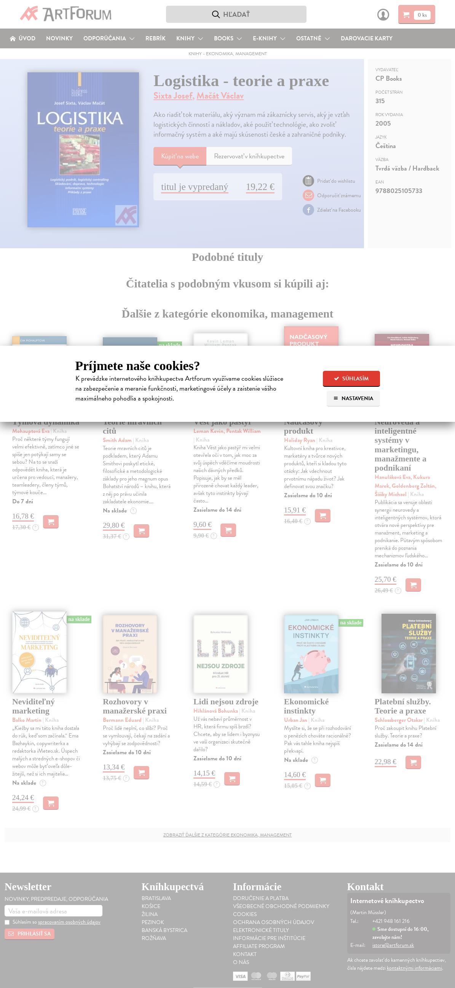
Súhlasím (351, 379)
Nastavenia (353, 398)
